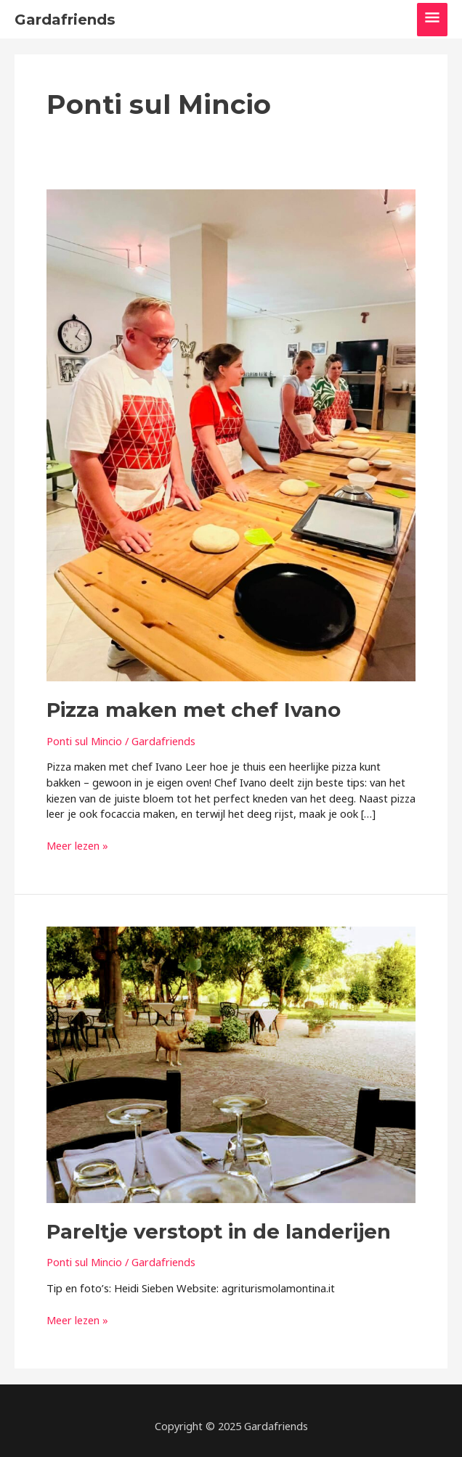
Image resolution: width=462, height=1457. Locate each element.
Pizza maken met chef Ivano (193, 710)
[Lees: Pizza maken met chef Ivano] (231, 434)
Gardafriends (65, 19)
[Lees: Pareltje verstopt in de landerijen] (231, 1063)
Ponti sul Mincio (84, 741)
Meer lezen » (77, 846)
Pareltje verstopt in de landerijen (218, 1232)
